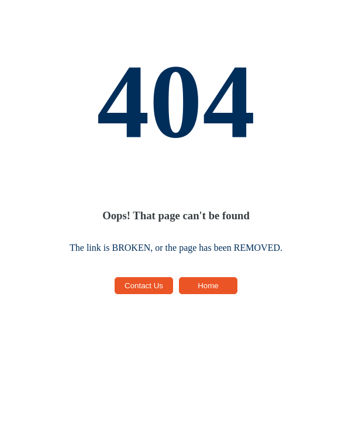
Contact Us (144, 285)
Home (208, 285)
